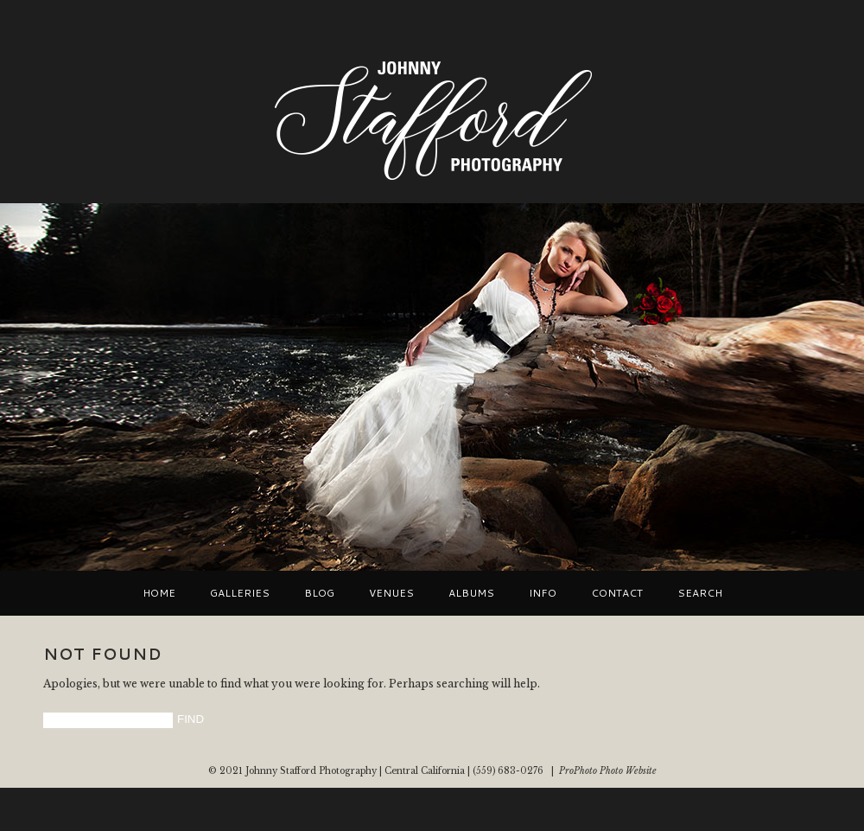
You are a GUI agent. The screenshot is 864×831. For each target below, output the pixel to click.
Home (159, 593)
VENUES (391, 593)
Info (542, 593)
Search (699, 593)
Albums (471, 593)
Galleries (240, 593)
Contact (617, 593)
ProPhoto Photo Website (608, 771)
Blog (319, 593)
